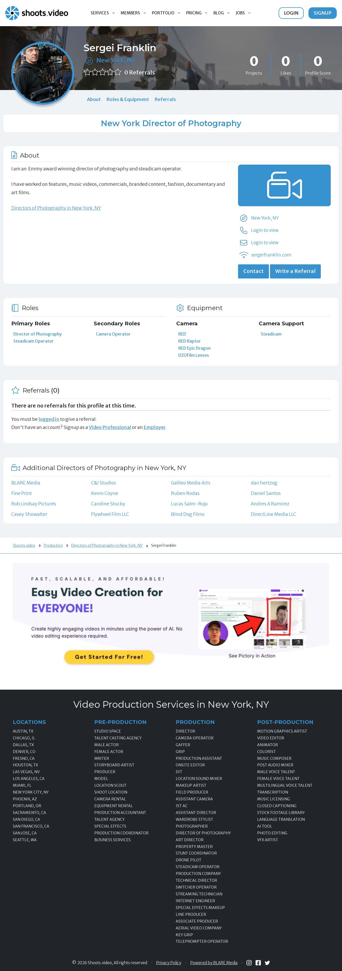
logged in (48, 419)
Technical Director (196, 880)
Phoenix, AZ (25, 799)
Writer (101, 758)
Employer (155, 427)
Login (291, 13)
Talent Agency (109, 819)
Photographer (192, 826)
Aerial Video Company (199, 928)
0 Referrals (139, 72)
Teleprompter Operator (202, 941)
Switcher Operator (196, 887)
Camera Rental (110, 799)
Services (104, 13)
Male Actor (106, 745)
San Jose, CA (25, 833)
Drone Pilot (188, 860)
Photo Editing (272, 833)
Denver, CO (24, 751)
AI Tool (264, 826)
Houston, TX (25, 765)
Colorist (266, 751)
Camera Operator (113, 334)
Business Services (112, 840)
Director (185, 731)
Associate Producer (197, 921)
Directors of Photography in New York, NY (56, 208)
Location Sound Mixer (199, 778)
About (94, 99)
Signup (323, 13)
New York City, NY (31, 792)
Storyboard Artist (114, 765)
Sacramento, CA (29, 812)
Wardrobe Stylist (194, 819)
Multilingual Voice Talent (284, 785)
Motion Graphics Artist (282, 731)
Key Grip (184, 935)
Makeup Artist (191, 785)
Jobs (245, 13)
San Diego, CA (26, 819)
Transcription (272, 792)
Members (135, 13)
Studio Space (107, 731)
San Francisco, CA (31, 826)
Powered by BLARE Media (214, 963)
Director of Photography (37, 334)
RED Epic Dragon (194, 348)
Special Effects (110, 826)
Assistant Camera (194, 799)
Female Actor (108, 751)
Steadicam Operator (33, 341)
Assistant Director (196, 812)
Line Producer (191, 914)
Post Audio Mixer (275, 765)
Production (53, 545)
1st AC (181, 805)
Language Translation (281, 819)
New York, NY (116, 60)
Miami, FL (22, 785)
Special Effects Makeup (200, 907)
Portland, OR (27, 805)
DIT (179, 771)
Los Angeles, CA (29, 778)
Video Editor (270, 738)
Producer (104, 771)
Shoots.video (24, 545)
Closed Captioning (276, 805)
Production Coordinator (121, 833)
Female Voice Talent (278, 778)
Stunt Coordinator (196, 853)
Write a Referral (295, 271)
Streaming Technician (199, 894)
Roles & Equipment (127, 99)
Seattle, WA (25, 840)
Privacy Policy (168, 963)
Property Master (194, 846)
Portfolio (168, 13)
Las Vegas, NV (26, 771)
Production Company (198, 873)
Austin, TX (23, 731)
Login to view (264, 230)
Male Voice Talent (276, 771)
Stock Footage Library (281, 812)
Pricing (198, 13)
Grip (180, 751)
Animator (267, 745)
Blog (223, 13)
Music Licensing (273, 799)
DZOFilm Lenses (193, 355)
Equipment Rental (113, 805)
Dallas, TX (23, 745)
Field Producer (192, 792)
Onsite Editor (190, 765)
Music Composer (274, 758)
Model (101, 778)
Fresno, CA (24, 758)
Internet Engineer (195, 901)
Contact (253, 271)
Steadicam (271, 334)
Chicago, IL (24, 738)
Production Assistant (199, 758)
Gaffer (183, 745)
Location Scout (110, 785)
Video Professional (110, 427)
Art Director (189, 840)
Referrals (165, 99)
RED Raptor (189, 341)
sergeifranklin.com (271, 255)
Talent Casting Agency (118, 738)
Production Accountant (120, 812)
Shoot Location (110, 792)
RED (182, 334)
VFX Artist (267, 840)
